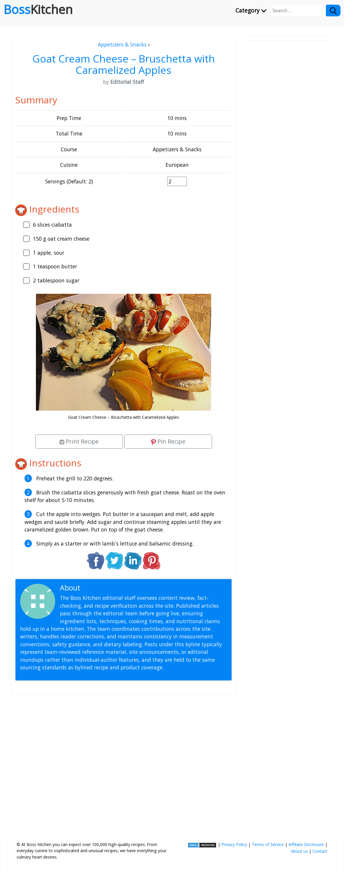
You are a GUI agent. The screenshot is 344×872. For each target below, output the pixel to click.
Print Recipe (79, 441)
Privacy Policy (234, 844)
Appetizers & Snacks (122, 44)
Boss (38, 9)
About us (299, 851)
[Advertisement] (123, 762)
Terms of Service (268, 844)
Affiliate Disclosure (306, 844)
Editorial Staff (104, 588)
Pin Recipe (168, 441)
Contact (319, 851)
